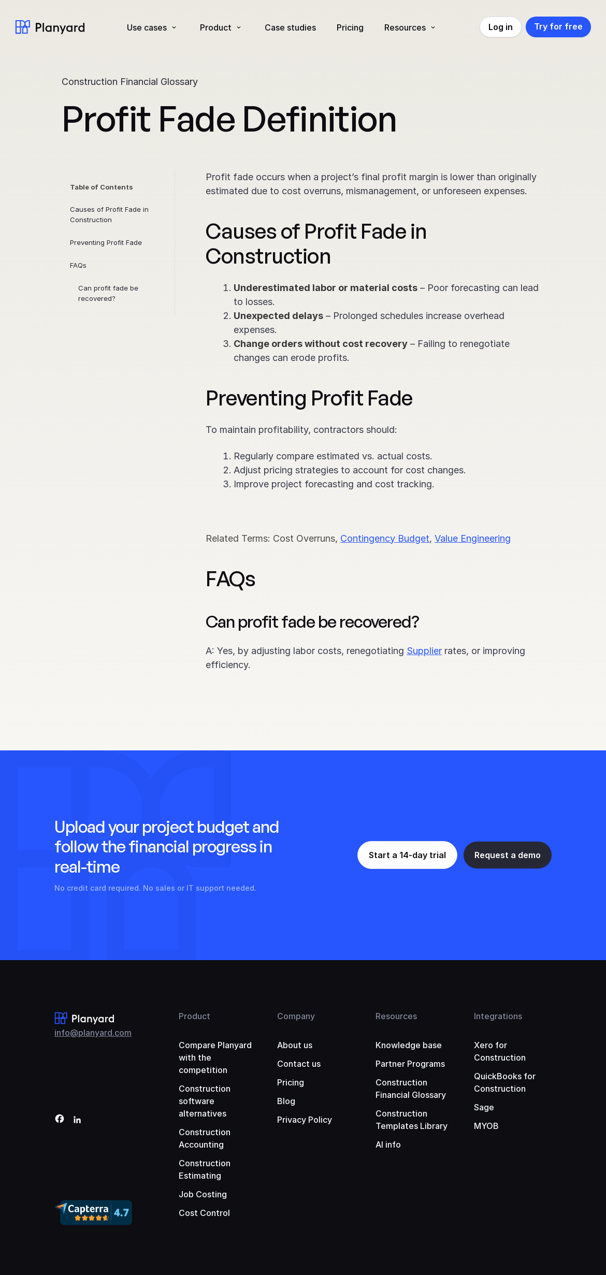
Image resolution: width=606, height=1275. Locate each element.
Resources (405, 27)
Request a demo (507, 855)
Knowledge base (409, 1045)
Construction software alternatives (204, 1101)
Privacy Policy (304, 1119)
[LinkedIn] (77, 1120)
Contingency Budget (384, 538)
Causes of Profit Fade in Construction (109, 214)
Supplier (424, 650)
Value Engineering (473, 538)
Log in (500, 27)
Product (216, 27)
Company (296, 1016)
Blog (286, 1101)
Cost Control (204, 1213)
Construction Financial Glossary (130, 81)
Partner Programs (410, 1064)
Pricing (350, 27)
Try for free (558, 26)
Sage (484, 1107)
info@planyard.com (93, 1032)
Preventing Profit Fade (106, 242)
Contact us (299, 1064)
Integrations (498, 1016)
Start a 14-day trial (407, 855)
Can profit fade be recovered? (108, 293)
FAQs (78, 265)
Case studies (290, 27)
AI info (388, 1144)
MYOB (486, 1126)
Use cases (147, 27)
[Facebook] (59, 1120)
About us (294, 1045)
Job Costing (203, 1194)
